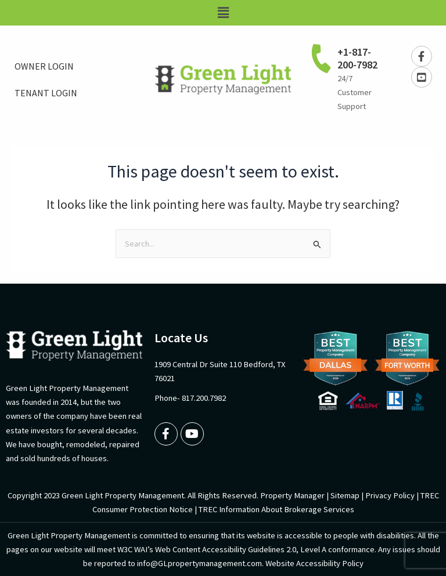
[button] (223, 13)
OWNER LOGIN (44, 66)
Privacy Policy (390, 495)
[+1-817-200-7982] (321, 58)
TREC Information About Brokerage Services (276, 509)
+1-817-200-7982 (357, 58)
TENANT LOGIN (46, 93)
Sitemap (344, 495)
